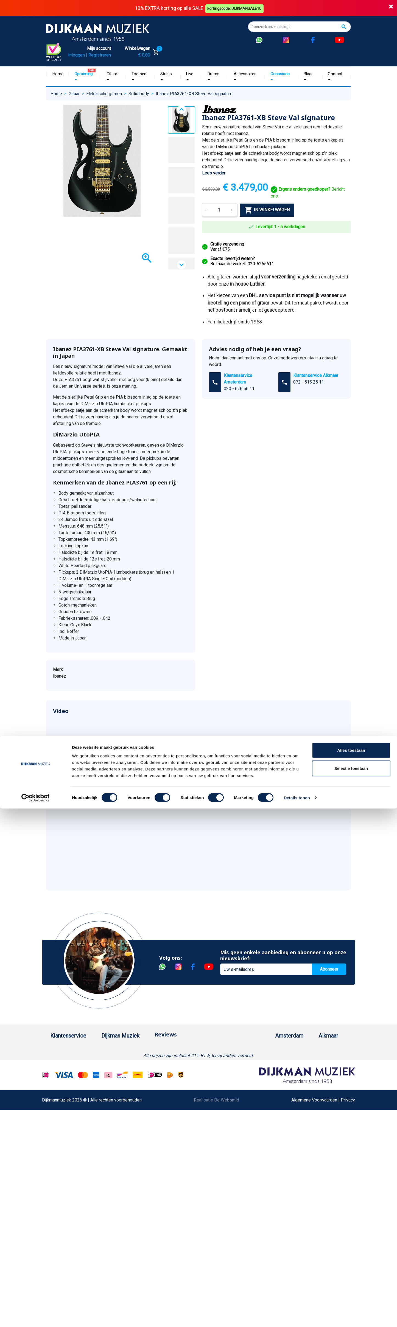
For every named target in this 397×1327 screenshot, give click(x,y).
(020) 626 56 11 (267, 1066)
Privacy (57, 1162)
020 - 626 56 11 (239, 388)
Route (258, 1083)
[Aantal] (219, 210)
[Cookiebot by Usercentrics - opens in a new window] (36, 1316)
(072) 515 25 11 (325, 1066)
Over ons (114, 1057)
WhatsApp (60, 1189)
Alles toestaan (351, 1268)
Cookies (58, 1206)
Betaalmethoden (66, 1066)
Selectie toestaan (351, 1286)
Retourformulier (65, 1198)
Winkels (113, 1101)
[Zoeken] (299, 26)
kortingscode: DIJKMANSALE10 (236, 7)
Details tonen (297, 1316)
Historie (113, 1066)
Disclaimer (60, 1154)
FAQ (54, 1127)
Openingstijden (266, 1075)
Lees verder (213, 172)
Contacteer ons (64, 1250)
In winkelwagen (267, 210)
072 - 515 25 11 (308, 381)
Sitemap (113, 1092)
